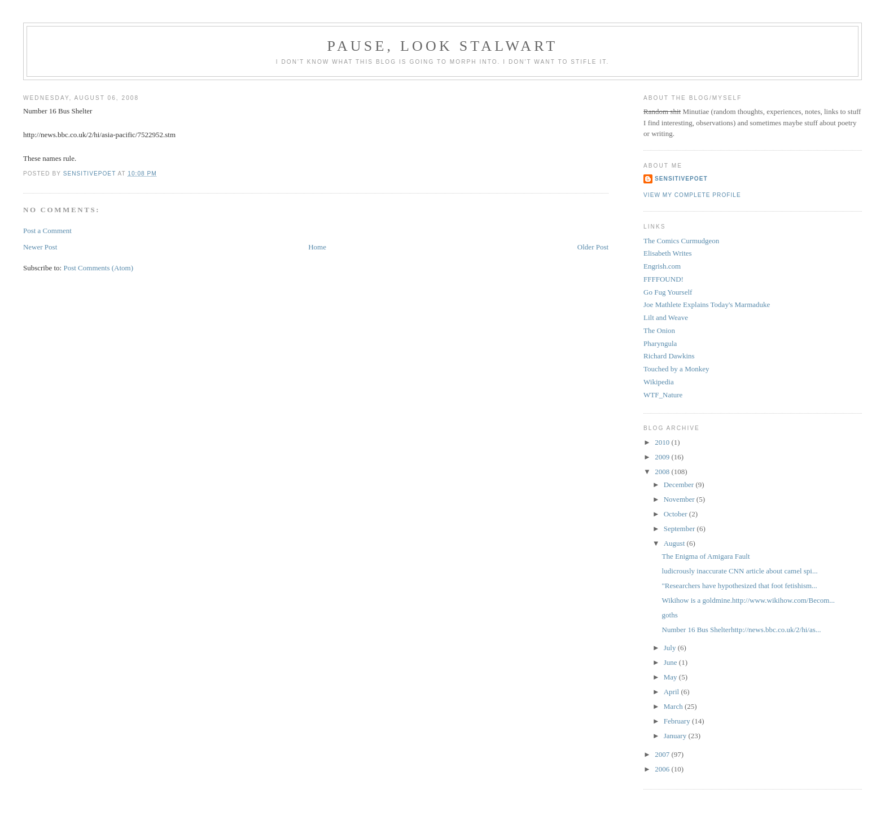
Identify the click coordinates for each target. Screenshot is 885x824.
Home (317, 247)
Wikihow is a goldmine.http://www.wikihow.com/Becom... (748, 600)
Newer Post (40, 247)
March (674, 706)
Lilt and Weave (665, 317)
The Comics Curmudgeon (681, 240)
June (671, 662)
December (680, 484)
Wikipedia (658, 382)
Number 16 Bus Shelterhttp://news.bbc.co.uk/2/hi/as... (741, 629)
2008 (663, 471)
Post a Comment (47, 230)
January (676, 735)
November (680, 499)
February (678, 721)
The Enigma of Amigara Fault (706, 556)
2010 (663, 442)
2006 (663, 769)
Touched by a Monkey (676, 369)
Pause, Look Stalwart (442, 46)
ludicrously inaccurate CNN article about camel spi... (740, 571)
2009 (663, 457)
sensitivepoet (681, 179)
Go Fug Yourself (667, 292)
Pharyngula (660, 343)
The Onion (659, 330)
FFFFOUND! (663, 279)
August (675, 543)
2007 (663, 754)
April (672, 691)
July (671, 647)
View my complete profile (692, 195)
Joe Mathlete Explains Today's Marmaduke (706, 304)
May (671, 677)
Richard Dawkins (669, 356)
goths (670, 615)
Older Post (592, 247)
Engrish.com (662, 266)
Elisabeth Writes (667, 253)
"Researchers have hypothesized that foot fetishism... (739, 585)
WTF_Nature (662, 395)
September (680, 528)
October (676, 514)
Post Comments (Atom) (98, 268)
